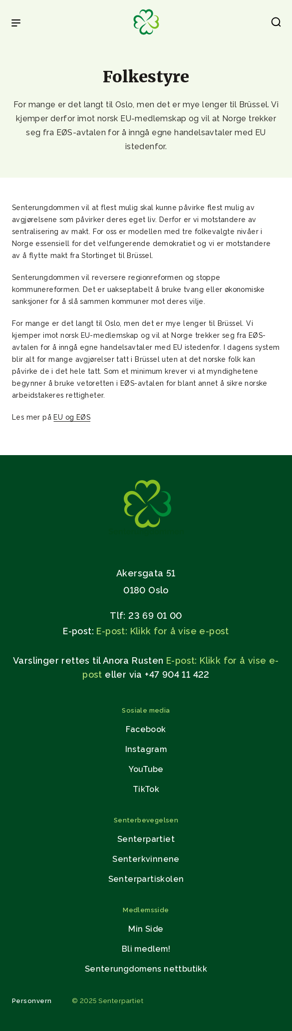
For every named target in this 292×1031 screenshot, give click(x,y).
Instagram (146, 749)
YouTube (146, 769)
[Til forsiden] (146, 35)
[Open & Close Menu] (16, 24)
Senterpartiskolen (146, 879)
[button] (276, 24)
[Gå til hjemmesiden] (146, 538)
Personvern (32, 1001)
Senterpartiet (146, 839)
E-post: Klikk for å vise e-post (162, 631)
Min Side (145, 929)
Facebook (146, 729)
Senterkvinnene (146, 859)
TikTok (146, 789)
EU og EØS (71, 417)
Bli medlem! (146, 949)
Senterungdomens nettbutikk (146, 969)
